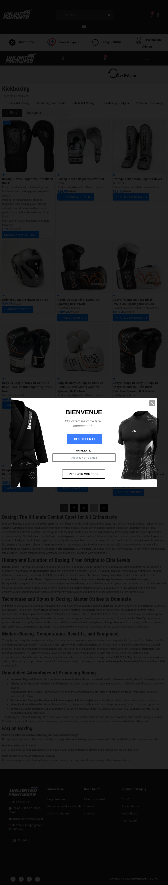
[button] (157, 417)
